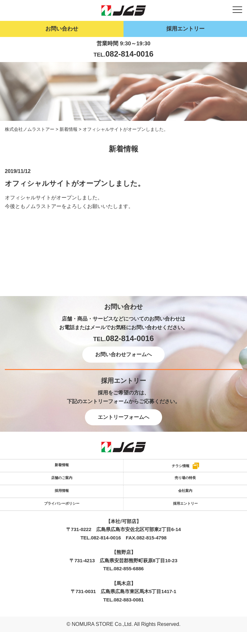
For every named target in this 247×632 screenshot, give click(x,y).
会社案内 (185, 490)
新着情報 (62, 465)
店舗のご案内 (61, 478)
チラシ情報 (180, 465)
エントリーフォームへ (123, 417)
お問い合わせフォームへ (123, 354)
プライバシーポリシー (61, 503)
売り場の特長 (185, 478)
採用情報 (62, 490)
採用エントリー (185, 29)
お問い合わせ (61, 29)
